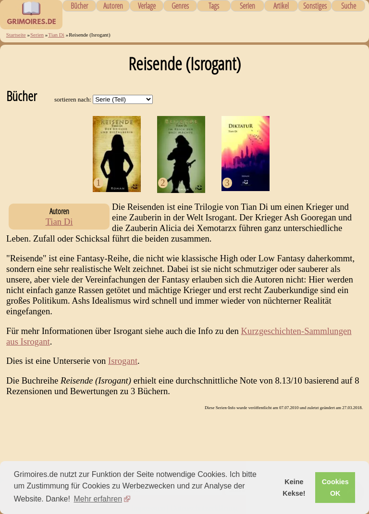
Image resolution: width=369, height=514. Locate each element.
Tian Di (56, 35)
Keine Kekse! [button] (294, 487)
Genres (180, 5)
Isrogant (122, 361)
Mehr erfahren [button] (98, 499)
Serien (247, 5)
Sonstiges (315, 5)
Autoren (113, 5)
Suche (348, 5)
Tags (214, 5)
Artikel (281, 5)
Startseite (16, 35)
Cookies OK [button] (335, 487)
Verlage (147, 5)
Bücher (79, 5)
